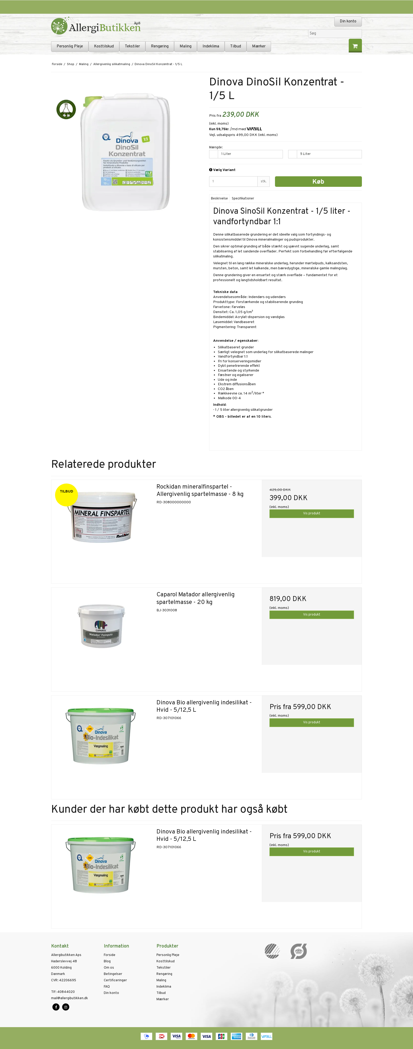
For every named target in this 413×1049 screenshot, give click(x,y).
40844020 (63, 992)
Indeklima (211, 46)
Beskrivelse (219, 199)
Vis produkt (311, 513)
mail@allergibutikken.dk (69, 998)
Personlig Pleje (70, 46)
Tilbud (235, 46)
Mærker (259, 46)
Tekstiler (132, 46)
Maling (185, 46)
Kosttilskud (104, 46)
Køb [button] (318, 182)
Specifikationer (243, 199)
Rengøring (160, 46)
